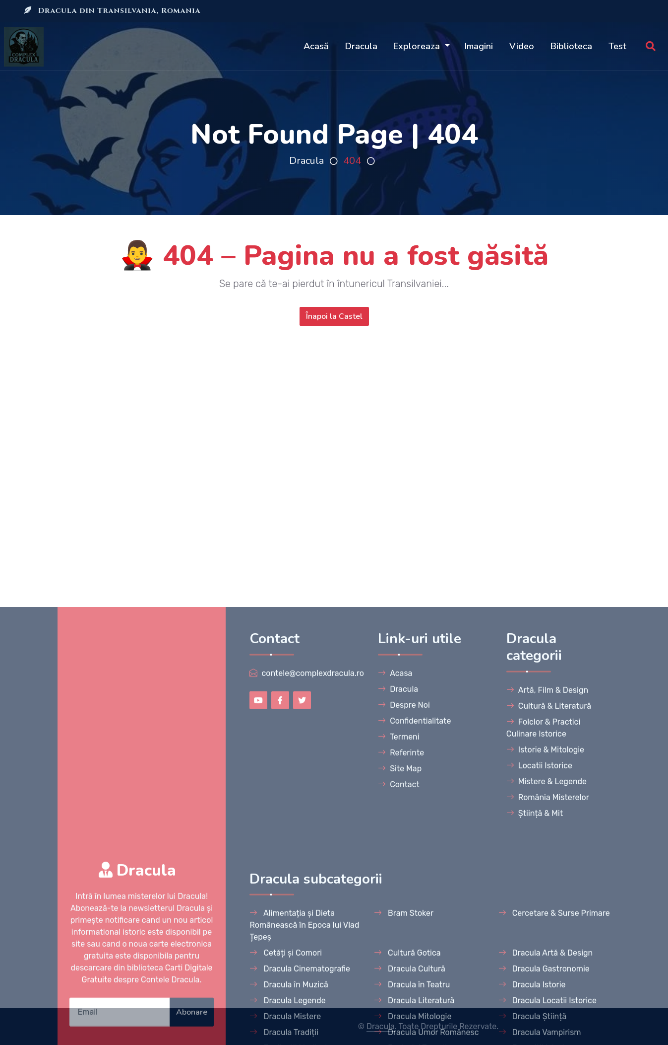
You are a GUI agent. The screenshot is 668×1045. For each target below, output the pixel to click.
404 (352, 160)
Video (521, 46)
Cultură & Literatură (548, 895)
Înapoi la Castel (334, 316)
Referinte (401, 942)
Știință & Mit (534, 1002)
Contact (399, 973)
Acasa (395, 862)
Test (617, 46)
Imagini (479, 46)
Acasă (316, 46)
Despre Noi (404, 894)
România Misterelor (547, 986)
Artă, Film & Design (547, 879)
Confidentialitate (414, 910)
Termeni (399, 926)
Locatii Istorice (539, 955)
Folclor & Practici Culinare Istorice (543, 917)
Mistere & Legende (546, 970)
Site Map (400, 958)
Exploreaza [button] (417, 46)
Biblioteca (571, 46)
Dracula (361, 46)
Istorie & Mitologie (545, 939)
